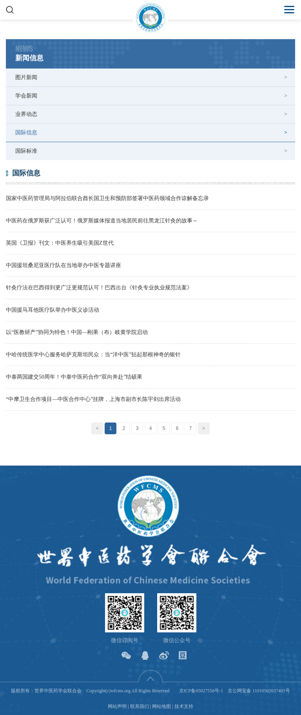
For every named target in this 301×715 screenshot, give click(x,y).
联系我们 (139, 706)
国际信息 (26, 132)
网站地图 (161, 706)
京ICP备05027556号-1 (201, 690)
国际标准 (26, 151)
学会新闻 (26, 96)
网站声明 (117, 706)
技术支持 (183, 706)
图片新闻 (26, 77)
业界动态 (26, 114)
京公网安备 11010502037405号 (259, 690)
